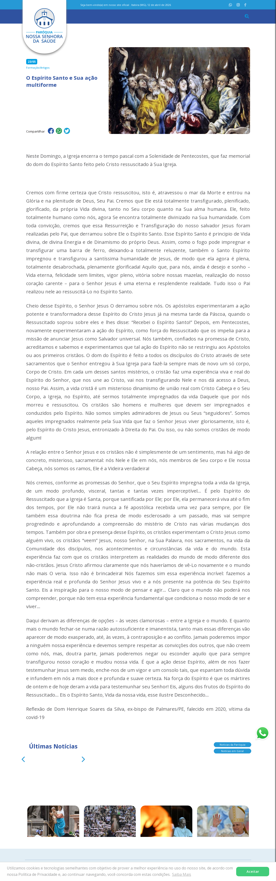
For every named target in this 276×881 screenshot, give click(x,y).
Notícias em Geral (232, 749)
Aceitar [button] (253, 871)
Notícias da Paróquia (232, 743)
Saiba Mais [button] (181, 874)
